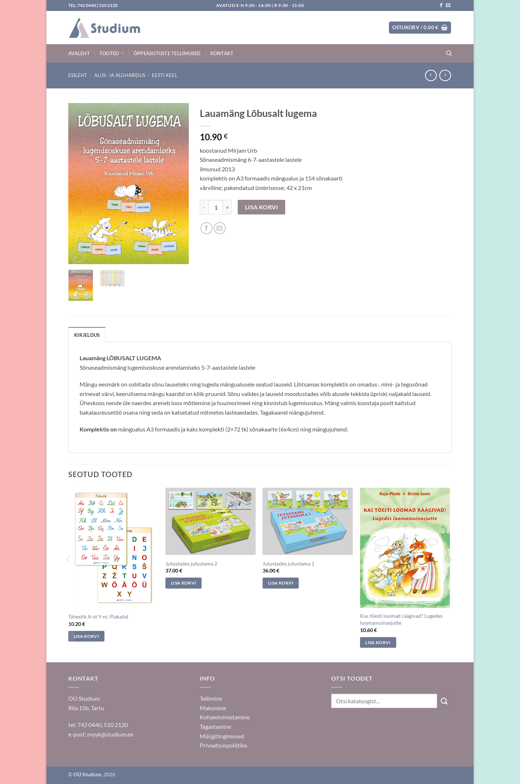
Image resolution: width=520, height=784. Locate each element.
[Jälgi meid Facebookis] (441, 5)
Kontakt (222, 53)
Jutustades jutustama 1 (288, 563)
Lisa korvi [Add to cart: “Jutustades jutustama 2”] (183, 583)
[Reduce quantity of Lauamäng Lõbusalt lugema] (204, 207)
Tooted (111, 53)
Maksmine (213, 707)
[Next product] (430, 75)
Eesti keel (164, 75)
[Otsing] (449, 53)
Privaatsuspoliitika (223, 745)
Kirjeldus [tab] (87, 335)
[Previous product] (445, 75)
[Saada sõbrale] (220, 228)
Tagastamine (215, 726)
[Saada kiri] (448, 5)
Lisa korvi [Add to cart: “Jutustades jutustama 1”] (280, 583)
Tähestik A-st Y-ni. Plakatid (98, 616)
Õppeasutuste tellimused (167, 53)
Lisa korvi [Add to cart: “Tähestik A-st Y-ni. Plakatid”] (86, 636)
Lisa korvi (261, 207)
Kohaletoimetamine (225, 716)
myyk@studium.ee (110, 734)
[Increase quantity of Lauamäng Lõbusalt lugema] (227, 207)
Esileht (77, 75)
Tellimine (211, 698)
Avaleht (79, 53)
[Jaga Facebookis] (206, 228)
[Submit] (444, 701)
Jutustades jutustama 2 (191, 563)
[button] (420, 28)
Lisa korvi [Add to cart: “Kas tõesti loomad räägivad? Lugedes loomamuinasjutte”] (377, 642)
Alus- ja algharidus (119, 75)
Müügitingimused (222, 735)
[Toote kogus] (216, 207)
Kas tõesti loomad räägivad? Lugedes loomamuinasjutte (401, 619)
